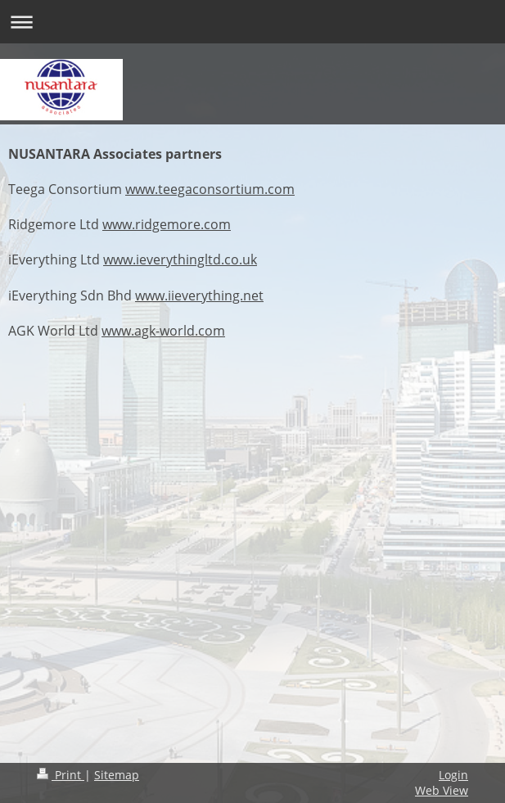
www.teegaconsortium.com (210, 189)
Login (453, 775)
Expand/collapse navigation (252, 21)
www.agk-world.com (163, 331)
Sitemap (116, 775)
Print (60, 775)
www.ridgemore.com (166, 224)
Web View (441, 790)
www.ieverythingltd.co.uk (180, 259)
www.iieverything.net (199, 295)
